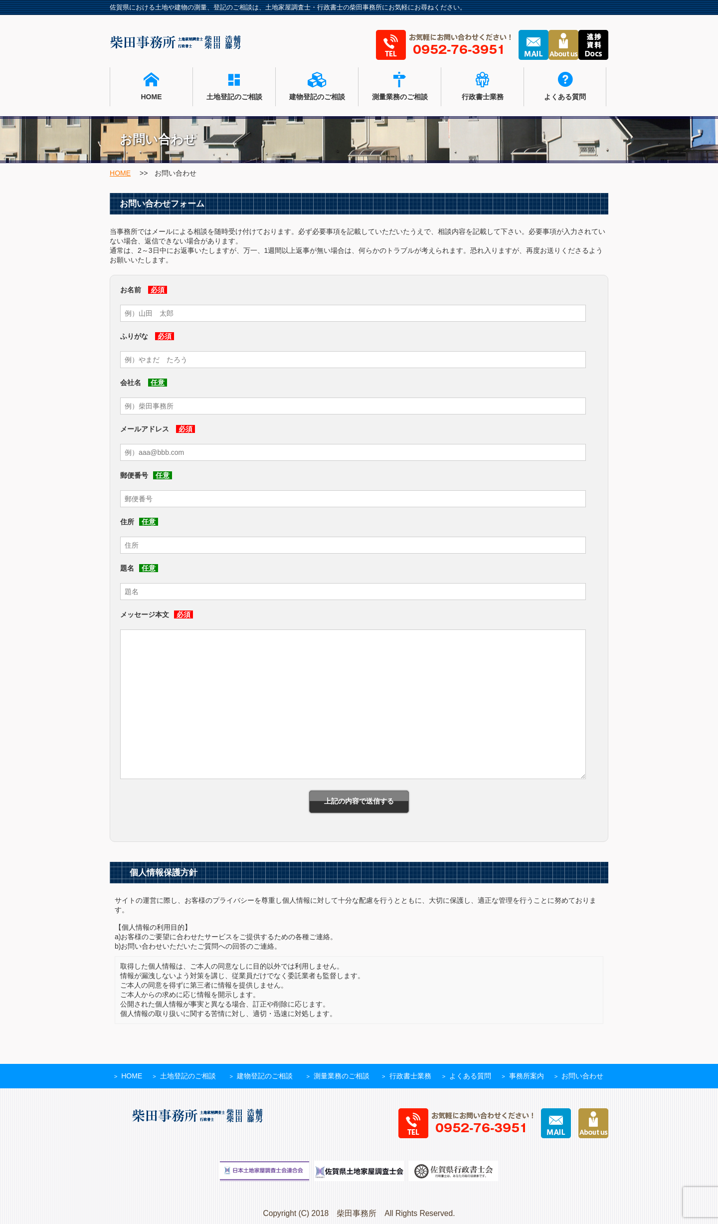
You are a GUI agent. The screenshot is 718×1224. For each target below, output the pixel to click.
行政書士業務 (482, 86)
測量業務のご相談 (400, 86)
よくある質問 (565, 86)
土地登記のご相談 (234, 86)
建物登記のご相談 (317, 86)
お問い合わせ (582, 1076)
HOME (151, 86)
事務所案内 (526, 1076)
